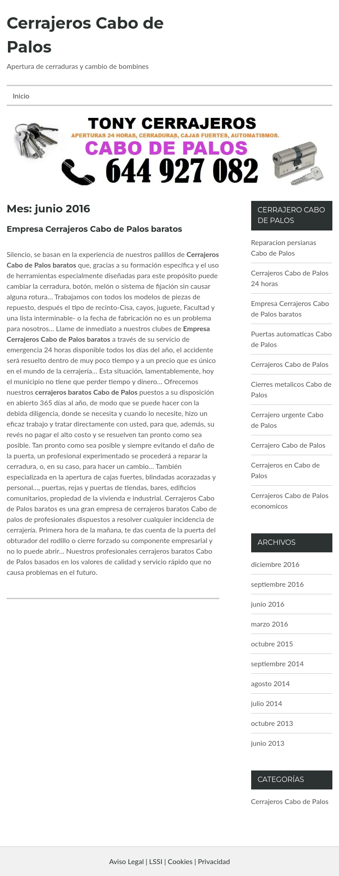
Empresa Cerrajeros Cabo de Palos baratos (94, 229)
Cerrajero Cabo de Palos (288, 445)
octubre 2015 (272, 643)
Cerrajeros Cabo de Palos (290, 364)
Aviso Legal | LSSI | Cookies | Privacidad (169, 861)
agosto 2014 (270, 683)
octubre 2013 (272, 723)
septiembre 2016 (277, 584)
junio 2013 (268, 743)
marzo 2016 (269, 623)
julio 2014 (266, 703)
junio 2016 (268, 604)
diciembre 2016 (275, 564)
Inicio (21, 95)
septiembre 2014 (277, 663)
